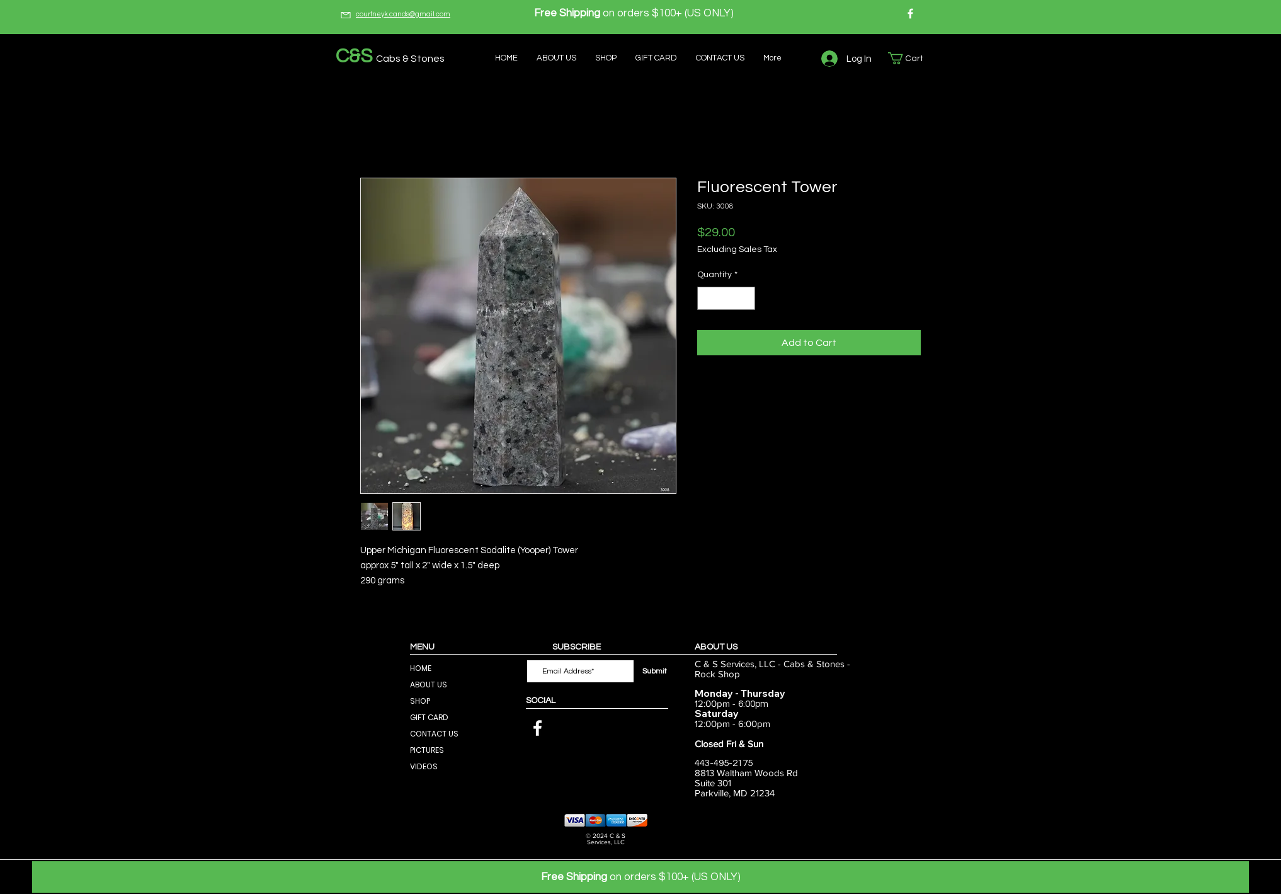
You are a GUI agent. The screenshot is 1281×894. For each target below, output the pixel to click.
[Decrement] (707, 298)
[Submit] (654, 671)
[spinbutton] (726, 298)
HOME (420, 668)
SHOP (420, 701)
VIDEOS (424, 766)
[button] (912, 58)
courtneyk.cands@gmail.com (403, 14)
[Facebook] (910, 13)
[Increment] (745, 298)
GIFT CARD (429, 717)
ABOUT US (428, 684)
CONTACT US (434, 733)
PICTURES (427, 750)
